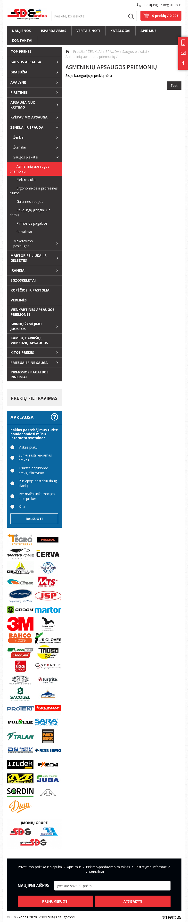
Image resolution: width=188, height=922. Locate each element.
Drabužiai (19, 72)
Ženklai (18, 137)
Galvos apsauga (25, 62)
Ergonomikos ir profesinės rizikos (34, 190)
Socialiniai (21, 231)
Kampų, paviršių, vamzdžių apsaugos (29, 340)
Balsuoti (34, 518)
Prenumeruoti (55, 900)
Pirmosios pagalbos (29, 223)
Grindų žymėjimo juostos (26, 326)
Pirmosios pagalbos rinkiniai (30, 374)
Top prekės (21, 51)
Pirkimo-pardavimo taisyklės (108, 867)
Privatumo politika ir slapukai (40, 867)
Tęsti (174, 84)
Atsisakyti (133, 900)
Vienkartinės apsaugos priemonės (33, 312)
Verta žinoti (88, 30)
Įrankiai (17, 270)
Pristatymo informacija (152, 867)
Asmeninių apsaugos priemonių (29, 168)
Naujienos (21, 30)
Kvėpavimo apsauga (29, 117)
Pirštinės (19, 92)
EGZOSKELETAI (23, 280)
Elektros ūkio (23, 179)
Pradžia (75, 51)
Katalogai (120, 30)
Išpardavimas (53, 30)
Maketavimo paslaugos (23, 243)
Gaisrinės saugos (26, 201)
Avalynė (18, 82)
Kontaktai (22, 40)
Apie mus (148, 30)
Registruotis (172, 4)
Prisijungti (152, 4)
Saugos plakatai (25, 157)
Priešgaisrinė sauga (29, 362)
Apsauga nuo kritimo (22, 105)
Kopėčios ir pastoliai (30, 290)
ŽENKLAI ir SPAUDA (26, 127)
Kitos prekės (22, 352)
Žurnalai (19, 147)
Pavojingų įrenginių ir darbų (30, 212)
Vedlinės (19, 300)
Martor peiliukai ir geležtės (28, 258)
